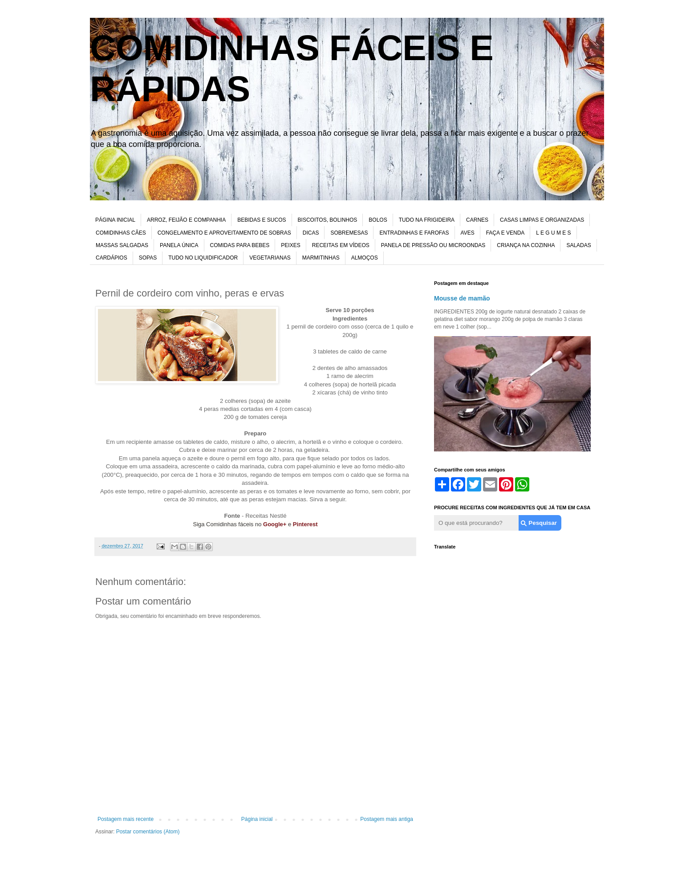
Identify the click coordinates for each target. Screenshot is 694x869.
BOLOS (378, 220)
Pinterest (305, 524)
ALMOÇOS (364, 258)
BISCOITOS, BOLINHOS (327, 220)
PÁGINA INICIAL (115, 220)
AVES (468, 233)
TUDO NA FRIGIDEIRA (427, 220)
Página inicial (257, 819)
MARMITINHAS (321, 258)
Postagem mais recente (125, 819)
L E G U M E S (553, 233)
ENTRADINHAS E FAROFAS (414, 233)
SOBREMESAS (349, 233)
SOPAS (148, 258)
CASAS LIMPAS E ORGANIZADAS (542, 220)
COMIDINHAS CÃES (121, 233)
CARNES (477, 220)
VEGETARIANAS (269, 258)
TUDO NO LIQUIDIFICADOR (203, 258)
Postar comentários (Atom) (148, 831)
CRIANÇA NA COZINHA (526, 245)
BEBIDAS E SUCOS (261, 220)
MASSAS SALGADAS (122, 245)
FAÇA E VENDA (505, 233)
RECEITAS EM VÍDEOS (340, 245)
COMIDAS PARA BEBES (240, 245)
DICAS (311, 233)
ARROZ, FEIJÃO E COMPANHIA (186, 220)
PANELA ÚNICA (179, 245)
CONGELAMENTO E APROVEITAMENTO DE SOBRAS (224, 233)
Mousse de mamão (462, 298)
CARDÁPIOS (111, 258)
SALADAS (578, 245)
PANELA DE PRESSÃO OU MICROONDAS (433, 245)
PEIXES (290, 245)
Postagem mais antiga (386, 819)
